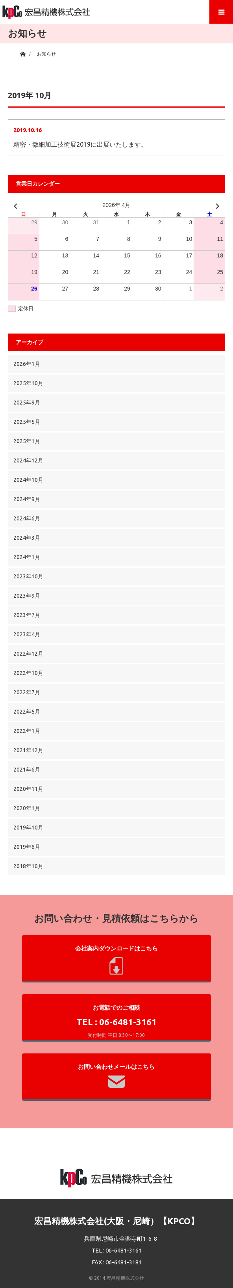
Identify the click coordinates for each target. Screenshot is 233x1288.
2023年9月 (26, 596)
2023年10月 (28, 576)
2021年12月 (28, 750)
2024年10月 (28, 480)
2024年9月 (26, 499)
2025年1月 (26, 441)
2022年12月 (28, 654)
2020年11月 (28, 789)
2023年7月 (26, 615)
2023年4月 (26, 634)
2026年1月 (26, 364)
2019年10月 (28, 827)
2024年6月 (26, 518)
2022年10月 (28, 673)
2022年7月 (26, 692)
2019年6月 (26, 847)
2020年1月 (26, 808)
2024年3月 (26, 538)
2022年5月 (26, 711)
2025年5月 (26, 422)
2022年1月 (26, 731)
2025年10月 (28, 383)
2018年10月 (28, 866)
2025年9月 (26, 402)
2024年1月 (26, 557)
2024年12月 (28, 460)
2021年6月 (26, 769)
